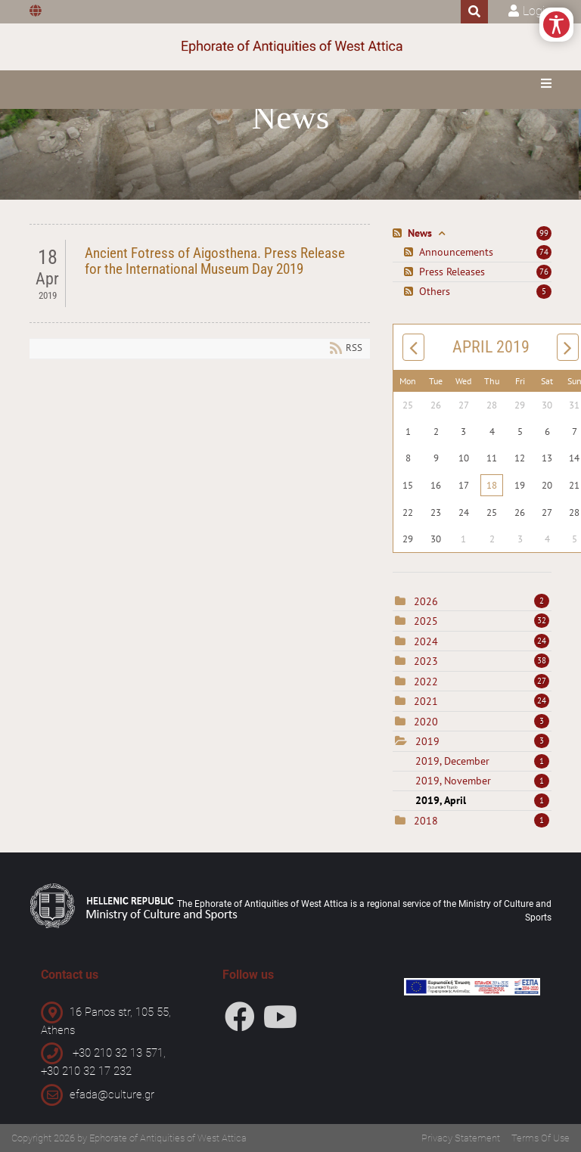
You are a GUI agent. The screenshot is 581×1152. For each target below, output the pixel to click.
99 (543, 233)
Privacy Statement (460, 1138)
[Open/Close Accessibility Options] (556, 24)
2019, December (482, 761)
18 (491, 485)
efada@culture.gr (112, 1094)
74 (543, 252)
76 (543, 271)
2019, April (482, 800)
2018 (426, 821)
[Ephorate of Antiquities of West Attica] (291, 47)
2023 (426, 661)
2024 (426, 641)
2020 (426, 721)
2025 (426, 621)
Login (537, 11)
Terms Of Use (540, 1138)
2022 (426, 681)
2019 (427, 741)
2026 (426, 601)
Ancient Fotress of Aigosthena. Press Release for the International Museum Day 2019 (215, 261)
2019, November (482, 780)
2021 (426, 701)
